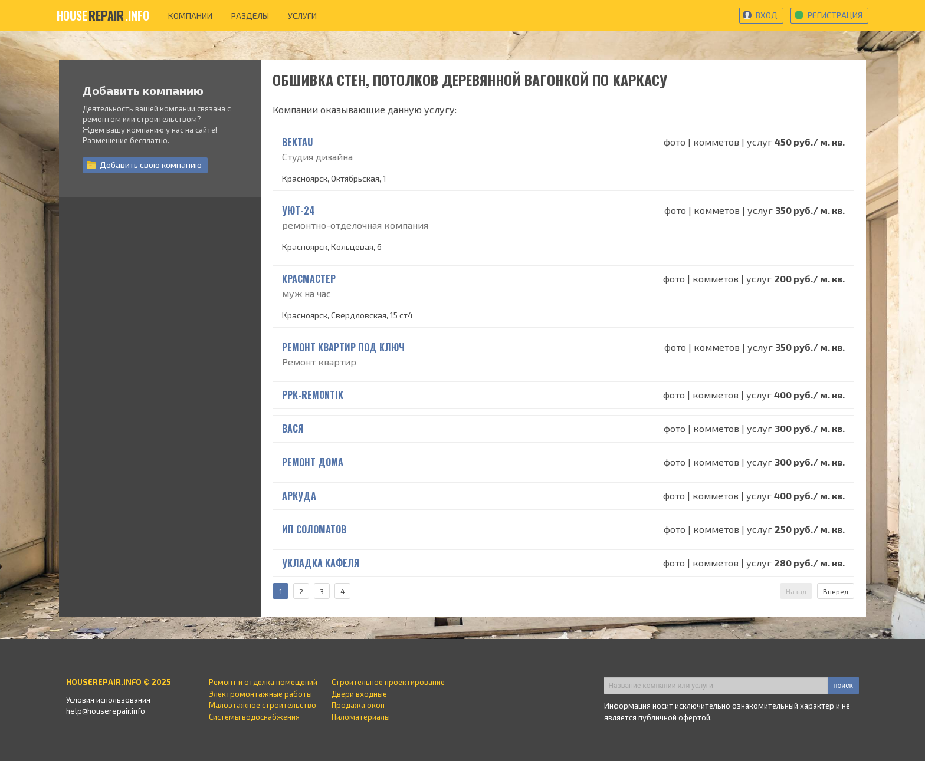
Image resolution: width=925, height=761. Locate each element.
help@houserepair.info (105, 711)
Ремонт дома (312, 462)
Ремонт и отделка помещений (263, 682)
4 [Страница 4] (342, 591)
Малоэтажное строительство (262, 705)
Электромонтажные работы (260, 694)
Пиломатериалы (361, 717)
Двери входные (359, 694)
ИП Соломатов (314, 529)
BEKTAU (297, 142)
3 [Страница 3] (322, 591)
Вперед (835, 591)
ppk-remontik (312, 395)
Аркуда (299, 496)
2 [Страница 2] (301, 591)
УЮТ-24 (298, 210)
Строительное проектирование (388, 682)
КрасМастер (309, 279)
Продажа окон (358, 705)
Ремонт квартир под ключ (343, 347)
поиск (843, 685)
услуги (302, 16)
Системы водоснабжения (254, 717)
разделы (250, 16)
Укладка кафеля (321, 563)
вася (293, 428)
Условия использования (108, 699)
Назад (796, 591)
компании (190, 16)
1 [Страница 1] (280, 591)
